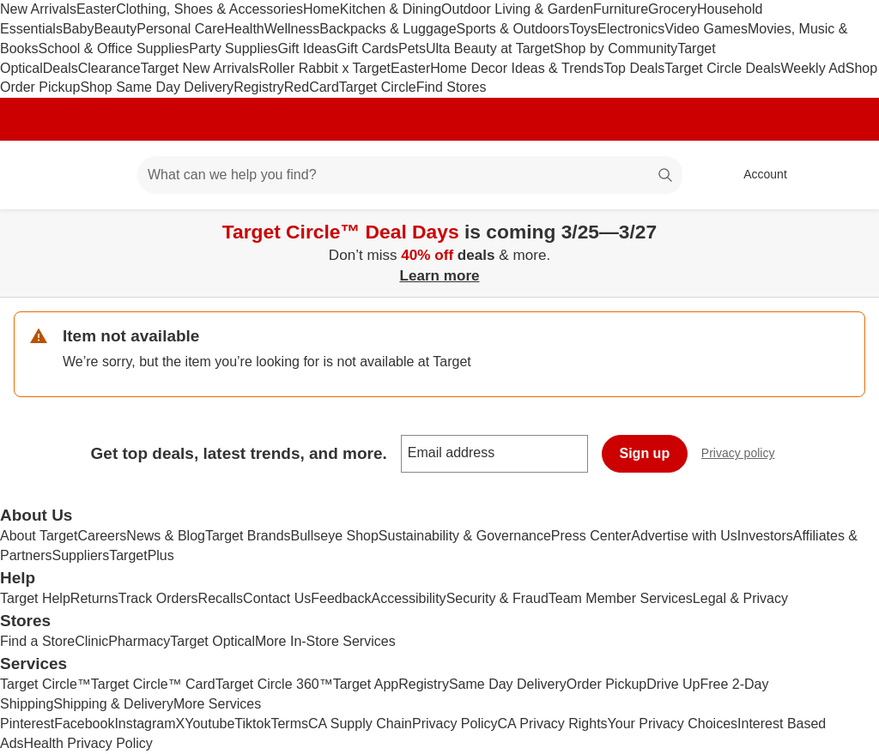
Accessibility (408, 598)
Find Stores (451, 87)
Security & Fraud (497, 598)
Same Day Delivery (508, 684)
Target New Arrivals (200, 68)
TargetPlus (141, 555)
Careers (101, 535)
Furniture (620, 9)
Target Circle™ (45, 684)
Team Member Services (621, 598)
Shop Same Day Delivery (156, 87)
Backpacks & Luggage (387, 28)
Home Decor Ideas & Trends (516, 68)
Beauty (115, 28)
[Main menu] (98, 175)
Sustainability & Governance (465, 535)
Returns (94, 598)
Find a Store (37, 641)
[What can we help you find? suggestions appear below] (409, 175)
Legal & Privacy (740, 598)
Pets (412, 48)
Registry (258, 87)
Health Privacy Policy (88, 743)
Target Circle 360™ (274, 684)
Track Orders (158, 598)
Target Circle (377, 87)
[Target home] (37, 175)
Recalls (220, 598)
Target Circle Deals (722, 68)
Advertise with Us (684, 535)
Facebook (84, 723)
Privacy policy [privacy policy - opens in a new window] (745, 455)
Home (321, 9)
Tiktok (252, 723)
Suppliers (80, 555)
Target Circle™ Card (153, 684)
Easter (96, 9)
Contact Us (277, 598)
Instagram (144, 723)
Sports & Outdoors (513, 28)
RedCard (311, 87)
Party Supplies (233, 48)
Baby (78, 28)
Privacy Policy (455, 723)
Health (244, 28)
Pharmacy (139, 641)
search (666, 176)
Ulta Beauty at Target (490, 48)
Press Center (591, 535)
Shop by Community (615, 48)
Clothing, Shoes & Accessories (209, 9)
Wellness (292, 28)
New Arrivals (38, 9)
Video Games (706, 28)
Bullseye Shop (335, 535)
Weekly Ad (812, 68)
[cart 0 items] (843, 175)
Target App (366, 684)
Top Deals (633, 68)
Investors (765, 535)
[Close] (855, 229)
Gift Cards (367, 48)
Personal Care (180, 28)
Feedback (341, 598)
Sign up (645, 453)
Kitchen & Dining (390, 9)
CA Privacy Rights (553, 723)
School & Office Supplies (113, 48)
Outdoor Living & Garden (517, 9)
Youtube (209, 723)
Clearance (109, 68)
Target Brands (248, 535)
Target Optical (212, 641)
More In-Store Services (325, 641)
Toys (583, 28)
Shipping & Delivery (113, 704)
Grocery (672, 9)
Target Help (35, 598)
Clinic (91, 641)
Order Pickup (606, 684)
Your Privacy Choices (672, 723)
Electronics (630, 28)
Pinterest (27, 723)
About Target (38, 535)
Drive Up (673, 684)
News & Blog (165, 535)
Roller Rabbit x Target (324, 68)
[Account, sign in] (756, 175)
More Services (217, 704)
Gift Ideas (306, 48)
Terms (289, 723)
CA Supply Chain (360, 723)
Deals (60, 68)
